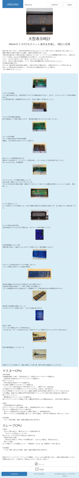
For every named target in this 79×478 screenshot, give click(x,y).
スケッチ (39, 463)
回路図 (39, 469)
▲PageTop (14, 474)
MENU (70, 5)
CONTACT (54, 5)
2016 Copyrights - (39, 474)
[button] (12, 4)
